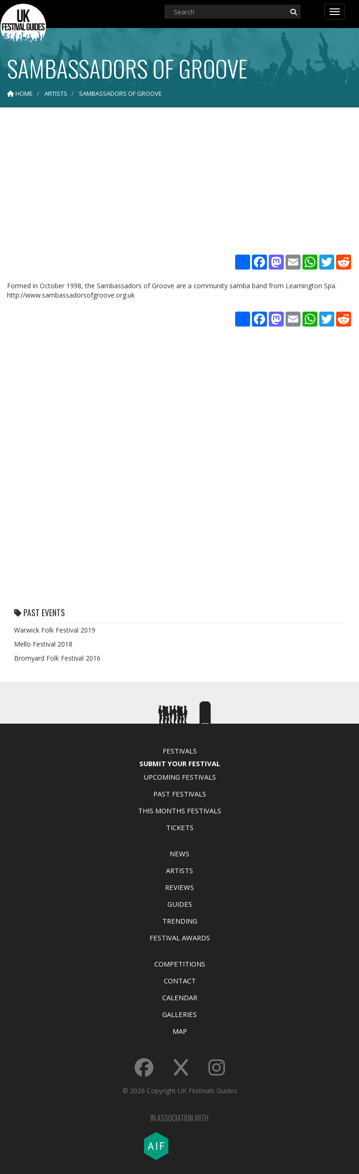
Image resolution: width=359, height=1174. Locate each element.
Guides (179, 904)
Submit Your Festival (179, 763)
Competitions (179, 963)
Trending (179, 920)
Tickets (180, 827)
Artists (179, 870)
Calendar (179, 997)
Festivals (180, 750)
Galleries (179, 1014)
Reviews (179, 887)
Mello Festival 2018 (43, 644)
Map (179, 1031)
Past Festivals (179, 793)
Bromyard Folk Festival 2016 (57, 658)
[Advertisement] (179, 182)
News (179, 853)
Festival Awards (180, 937)
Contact (180, 980)
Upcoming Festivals (180, 777)
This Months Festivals (179, 810)
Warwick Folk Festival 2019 (54, 630)
